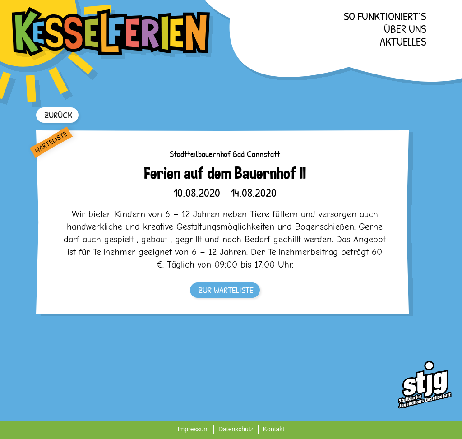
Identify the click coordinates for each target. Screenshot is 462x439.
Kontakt (273, 429)
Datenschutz (236, 429)
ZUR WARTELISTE (226, 290)
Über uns (405, 29)
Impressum (193, 429)
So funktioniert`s (385, 16)
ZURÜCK (58, 115)
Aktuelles (403, 41)
